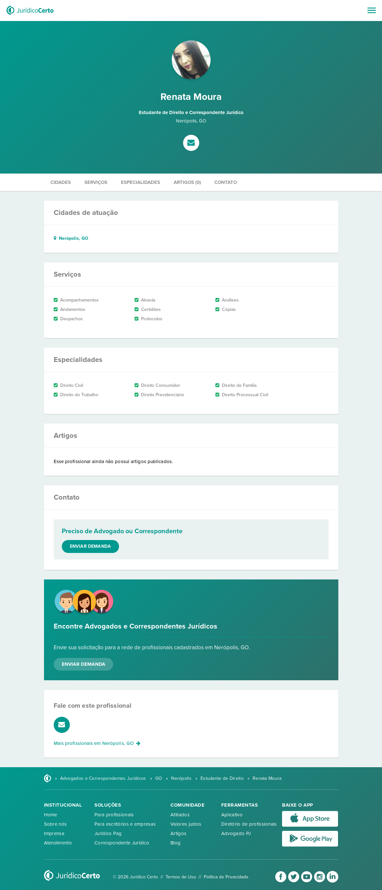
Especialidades (140, 182)
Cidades (60, 182)
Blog (175, 843)
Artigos (178, 833)
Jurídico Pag (108, 833)
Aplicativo (232, 815)
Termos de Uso (181, 877)
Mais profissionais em (97, 743)
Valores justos (185, 824)
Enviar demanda (90, 546)
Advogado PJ (236, 833)
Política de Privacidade (226, 877)
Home (50, 815)
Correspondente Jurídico (121, 843)
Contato (225, 182)
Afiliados (180, 815)
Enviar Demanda (83, 664)
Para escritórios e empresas (125, 824)
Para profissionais (114, 815)
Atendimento (58, 843)
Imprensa (54, 833)
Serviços (95, 182)
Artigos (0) (187, 182)
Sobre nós (55, 824)
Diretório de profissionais (249, 824)
